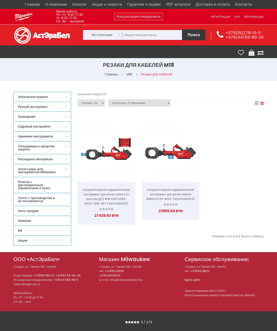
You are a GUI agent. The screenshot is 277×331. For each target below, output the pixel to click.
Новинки (24, 220)
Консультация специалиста (139, 16)
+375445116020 (110, 275)
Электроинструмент (33, 97)
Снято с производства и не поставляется (36, 199)
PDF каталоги (178, 4)
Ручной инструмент (33, 107)
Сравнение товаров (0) (92, 94)
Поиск (193, 34)
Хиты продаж (28, 211)
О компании (56, 4)
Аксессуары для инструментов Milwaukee (37, 170)
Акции (22, 240)
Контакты (243, 4)
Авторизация (254, 17)
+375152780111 (114, 271)
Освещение (26, 116)
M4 (20, 230)
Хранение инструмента (35, 136)
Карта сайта (192, 280)
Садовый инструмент (34, 126)
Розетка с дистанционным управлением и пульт (34, 185)
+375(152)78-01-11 (243, 33)
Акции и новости (107, 4)
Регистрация (220, 17)
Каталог (79, 4)
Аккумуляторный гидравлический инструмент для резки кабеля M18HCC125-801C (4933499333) (170, 194)
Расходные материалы (35, 159)
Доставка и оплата (213, 4)
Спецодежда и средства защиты (36, 147)
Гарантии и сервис (144, 4)
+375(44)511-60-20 (244, 37)
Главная (32, 4)
